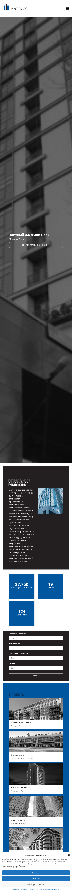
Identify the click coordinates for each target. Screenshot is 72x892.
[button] (69, 855)
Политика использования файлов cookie (25, 889)
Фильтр (36, 675)
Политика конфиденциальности (49, 889)
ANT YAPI (15, 8)
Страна (12, 663)
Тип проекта (14, 643)
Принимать (36, 873)
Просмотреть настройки (36, 884)
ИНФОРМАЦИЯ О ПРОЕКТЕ (36, 244)
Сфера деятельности (18, 653)
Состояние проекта (17, 634)
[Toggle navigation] (67, 9)
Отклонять (36, 879)
